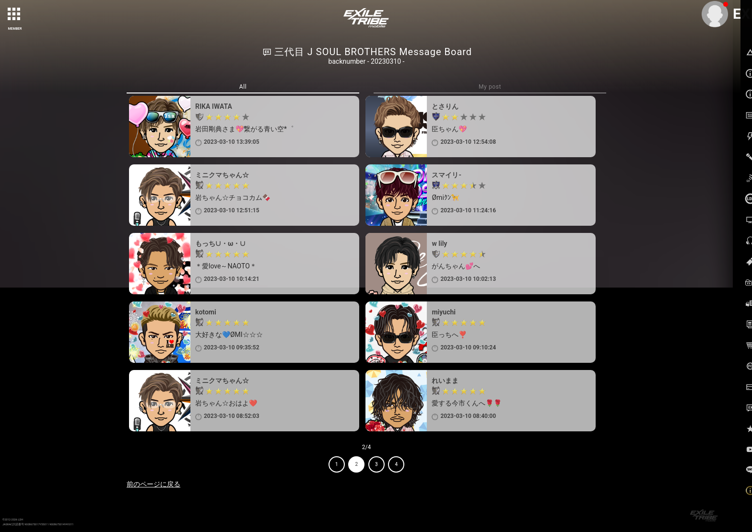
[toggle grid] (14, 14)
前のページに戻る (153, 484)
